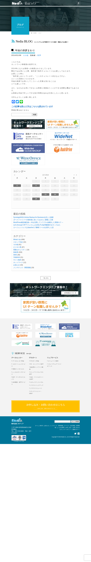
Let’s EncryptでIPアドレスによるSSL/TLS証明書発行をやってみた (36, 225)
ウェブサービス (52, 358)
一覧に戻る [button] (46, 278)
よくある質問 (60, 427)
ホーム (37, 425)
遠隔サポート (76, 429)
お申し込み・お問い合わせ (72, 427)
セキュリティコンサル (36, 382)
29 (36, 199)
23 (45, 194)
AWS (15, 255)
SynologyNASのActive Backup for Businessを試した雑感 (33, 217)
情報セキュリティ (19, 250)
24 (55, 194)
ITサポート (33, 358)
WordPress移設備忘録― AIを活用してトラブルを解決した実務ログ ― (38, 222)
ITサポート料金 (34, 361)
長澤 (39, 55)
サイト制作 (17, 260)
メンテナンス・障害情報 (22, 267)
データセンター (16, 358)
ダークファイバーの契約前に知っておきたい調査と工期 (33, 220)
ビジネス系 (17, 247)
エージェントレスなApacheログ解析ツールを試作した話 (33, 227)
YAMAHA (16, 257)
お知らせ (16, 265)
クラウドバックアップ (36, 385)
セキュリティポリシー (65, 429)
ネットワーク (18, 262)
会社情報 (72, 425)
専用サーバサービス (18, 369)
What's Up (17, 239)
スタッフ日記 (18, 242)
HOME (34, 33)
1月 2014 (45, 175)
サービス (66, 425)
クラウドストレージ (36, 388)
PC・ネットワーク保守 (36, 364)
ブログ (39, 33)
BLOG (41, 425)
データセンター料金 (18, 361)
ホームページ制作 (53, 361)
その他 (25, 55)
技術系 (15, 252)
